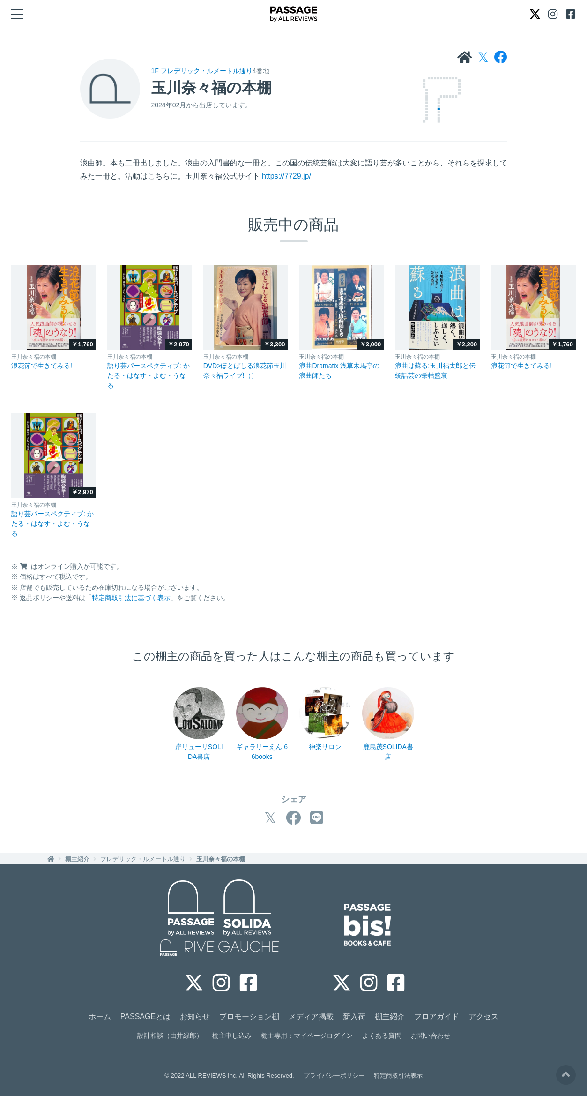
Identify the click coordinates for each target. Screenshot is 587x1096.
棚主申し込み (232, 1035)
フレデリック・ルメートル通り (143, 859)
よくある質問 (381, 1035)
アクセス (483, 1017)
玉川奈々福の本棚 (220, 859)
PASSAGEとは (145, 1017)
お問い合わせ (430, 1035)
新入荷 (354, 1017)
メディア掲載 (311, 1017)
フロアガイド (436, 1017)
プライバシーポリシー (334, 1075)
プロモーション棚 (249, 1017)
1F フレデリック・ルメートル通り (202, 71)
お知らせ (195, 1017)
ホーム (100, 1017)
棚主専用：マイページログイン (307, 1035)
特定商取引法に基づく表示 (131, 597)
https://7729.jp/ (286, 176)
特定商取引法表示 (398, 1075)
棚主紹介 (77, 859)
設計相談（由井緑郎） (170, 1035)
